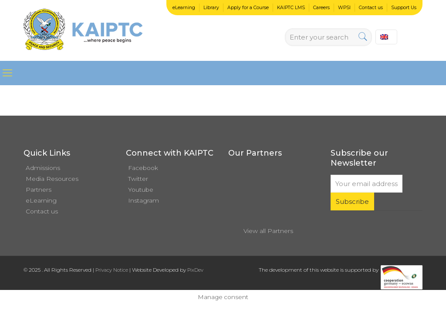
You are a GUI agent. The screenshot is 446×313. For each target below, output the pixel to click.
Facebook (143, 167)
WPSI (344, 7)
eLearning (183, 7)
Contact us (371, 7)
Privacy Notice (111, 270)
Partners (38, 189)
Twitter (138, 178)
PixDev (195, 270)
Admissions (43, 167)
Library (211, 7)
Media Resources (52, 178)
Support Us (403, 7)
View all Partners (268, 230)
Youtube (140, 189)
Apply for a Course (248, 7)
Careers (321, 7)
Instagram (143, 200)
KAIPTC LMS (291, 7)
